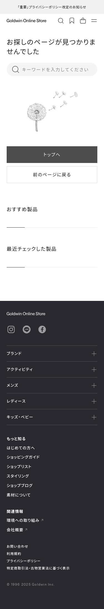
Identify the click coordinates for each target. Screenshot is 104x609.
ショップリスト (19, 466)
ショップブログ (20, 485)
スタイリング (18, 476)
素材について (19, 495)
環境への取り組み (25, 520)
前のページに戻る (52, 174)
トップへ (51, 154)
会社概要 (17, 529)
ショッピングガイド (23, 457)
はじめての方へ (21, 447)
